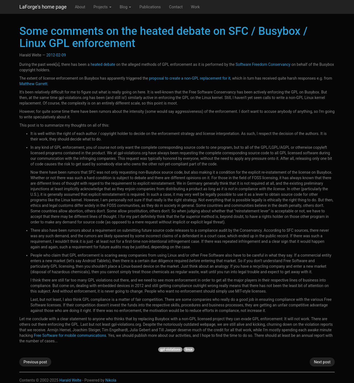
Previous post (35, 362)
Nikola (110, 380)
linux (188, 349)
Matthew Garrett (33, 84)
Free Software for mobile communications (70, 335)
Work (195, 7)
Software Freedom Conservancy (263, 64)
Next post (322, 362)
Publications (150, 7)
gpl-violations (170, 349)
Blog (125, 7)
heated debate (103, 64)
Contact (176, 7)
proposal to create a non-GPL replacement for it (189, 78)
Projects (102, 7)
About (80, 7)
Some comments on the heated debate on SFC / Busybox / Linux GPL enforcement (163, 37)
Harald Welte (70, 380)
